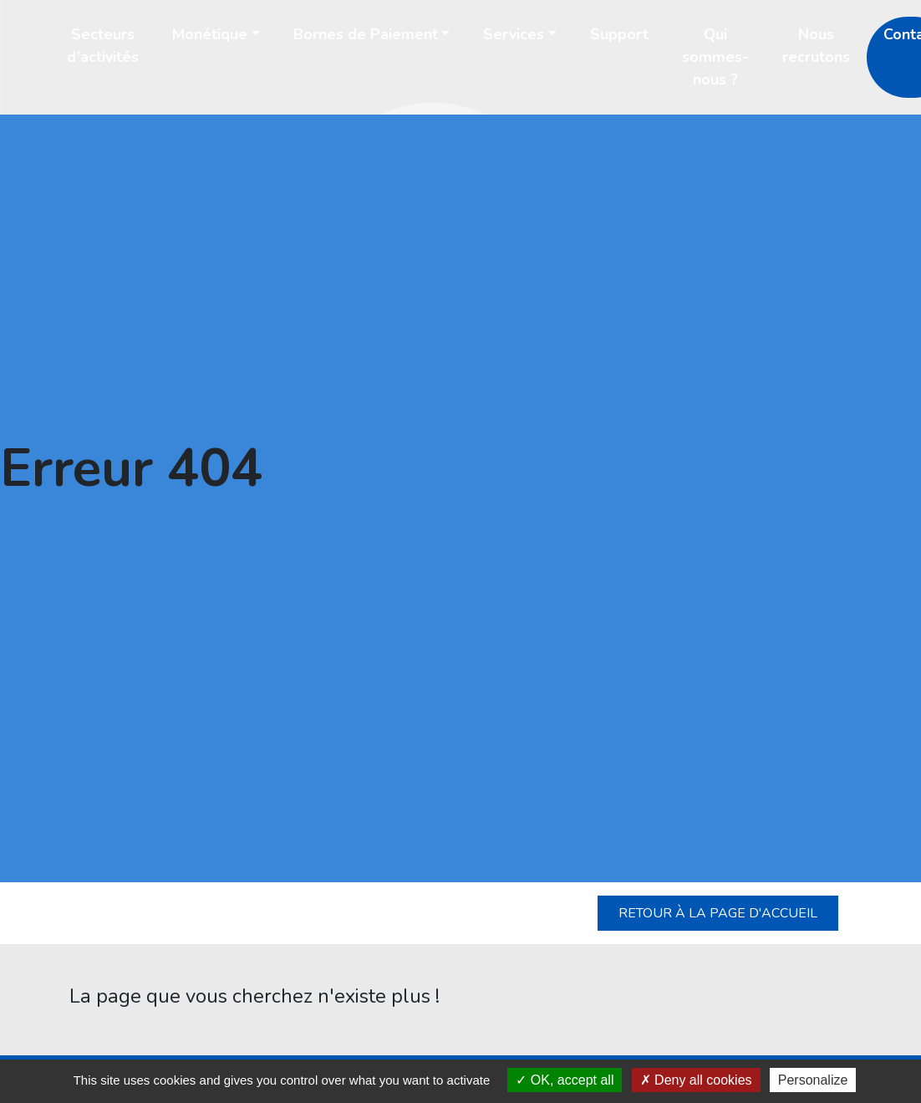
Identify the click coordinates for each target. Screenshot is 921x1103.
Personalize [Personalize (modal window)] (813, 1080)
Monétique (209, 34)
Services (513, 34)
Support (619, 34)
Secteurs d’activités (103, 45)
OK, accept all (564, 1080)
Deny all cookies (696, 1080)
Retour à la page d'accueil (717, 913)
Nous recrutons (816, 45)
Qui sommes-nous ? (715, 56)
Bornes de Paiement (365, 34)
